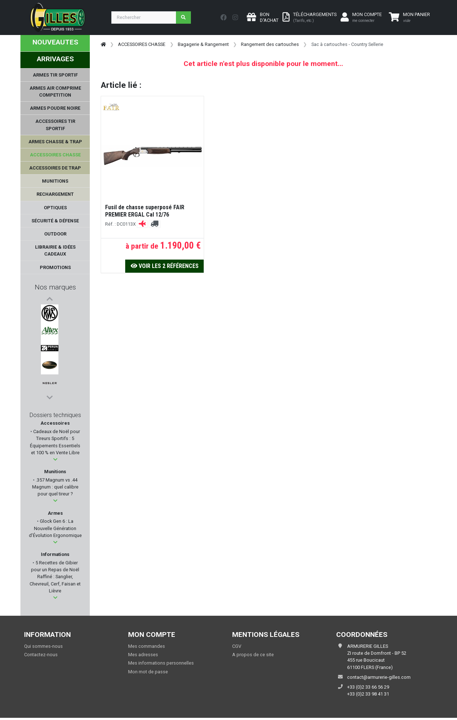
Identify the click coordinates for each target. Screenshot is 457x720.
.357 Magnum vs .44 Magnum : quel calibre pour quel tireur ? (55, 487)
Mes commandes (146, 646)
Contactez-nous (41, 654)
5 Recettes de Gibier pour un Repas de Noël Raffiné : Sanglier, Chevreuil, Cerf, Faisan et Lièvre (55, 576)
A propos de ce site (253, 654)
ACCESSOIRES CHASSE (141, 44)
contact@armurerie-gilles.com (379, 677)
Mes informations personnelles (161, 663)
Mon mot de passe (148, 671)
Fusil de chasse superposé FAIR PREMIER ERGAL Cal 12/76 (144, 211)
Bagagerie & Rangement (203, 44)
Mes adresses (143, 654)
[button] (55, 459)
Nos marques (55, 287)
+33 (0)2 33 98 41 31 (368, 694)
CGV (236, 646)
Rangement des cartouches (270, 44)
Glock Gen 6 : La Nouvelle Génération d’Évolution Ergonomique (55, 528)
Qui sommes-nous (43, 646)
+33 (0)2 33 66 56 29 (368, 687)
